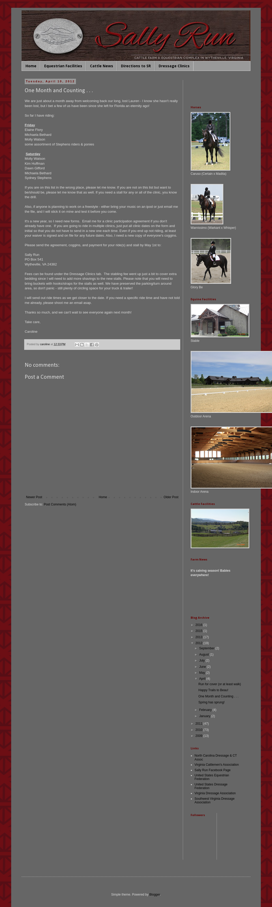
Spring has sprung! (211, 702)
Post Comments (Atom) (60, 504)
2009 (199, 736)
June (203, 667)
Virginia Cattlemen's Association (217, 764)
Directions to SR (136, 65)
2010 (199, 730)
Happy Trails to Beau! (213, 690)
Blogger (154, 894)
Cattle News (101, 65)
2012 (199, 643)
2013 (199, 637)
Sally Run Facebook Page (213, 770)
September (207, 648)
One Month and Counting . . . (218, 696)
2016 (199, 625)
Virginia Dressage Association (215, 793)
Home (30, 65)
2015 (199, 631)
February (205, 710)
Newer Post (34, 497)
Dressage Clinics (174, 65)
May (202, 673)
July (202, 660)
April (202, 679)
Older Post (171, 497)
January (205, 716)
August (204, 654)
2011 (199, 723)
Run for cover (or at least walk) (219, 684)
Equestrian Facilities (63, 65)
